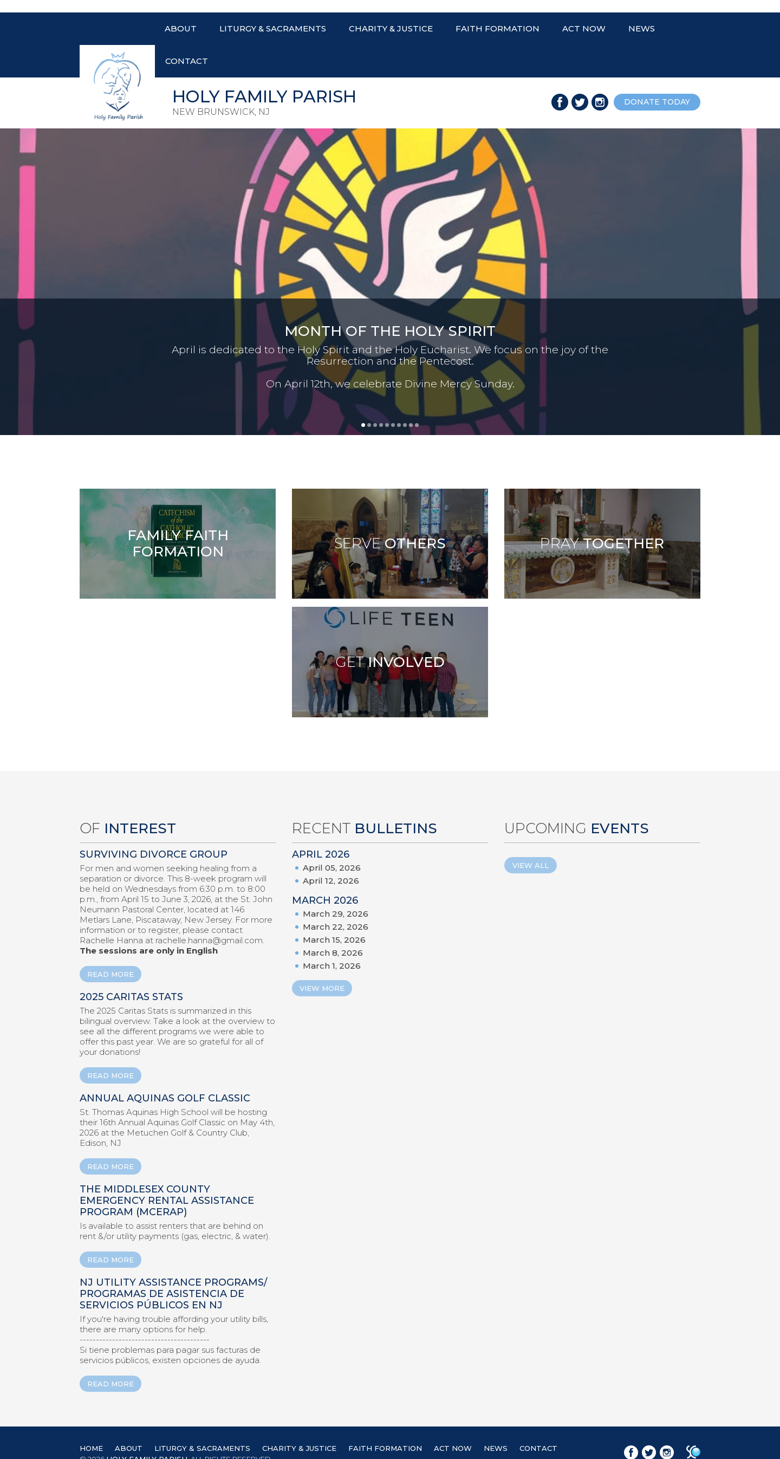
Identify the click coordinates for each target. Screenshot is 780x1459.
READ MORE (110, 974)
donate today (657, 102)
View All (530, 865)
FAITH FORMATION (498, 28)
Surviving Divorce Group (153, 854)
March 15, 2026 (334, 940)
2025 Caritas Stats (131, 997)
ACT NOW (584, 28)
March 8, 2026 (333, 953)
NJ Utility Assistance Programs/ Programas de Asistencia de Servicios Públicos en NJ (173, 1293)
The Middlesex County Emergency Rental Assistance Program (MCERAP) (167, 1200)
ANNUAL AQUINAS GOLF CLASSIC (165, 1098)
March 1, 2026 (332, 966)
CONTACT (186, 61)
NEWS (641, 28)
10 (417, 425)
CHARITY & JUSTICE (391, 28)
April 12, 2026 (331, 881)
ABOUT (181, 28)
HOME (91, 1448)
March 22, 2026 (335, 927)
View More (322, 988)
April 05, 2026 (332, 868)
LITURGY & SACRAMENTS (272, 28)
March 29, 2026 (335, 914)
